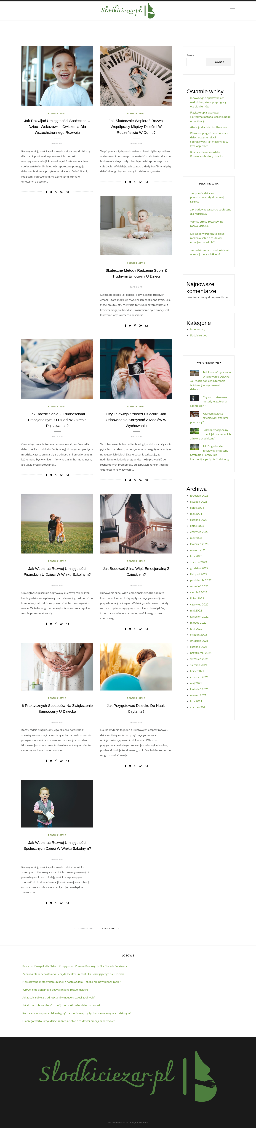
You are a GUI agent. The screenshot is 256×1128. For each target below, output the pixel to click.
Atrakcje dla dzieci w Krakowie (209, 127)
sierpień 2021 (198, 664)
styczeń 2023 (198, 562)
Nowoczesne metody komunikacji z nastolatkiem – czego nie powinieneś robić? (71, 981)
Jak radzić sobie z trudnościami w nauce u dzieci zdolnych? (58, 997)
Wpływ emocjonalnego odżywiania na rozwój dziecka (55, 989)
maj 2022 (196, 610)
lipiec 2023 (197, 525)
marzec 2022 (198, 622)
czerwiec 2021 (199, 677)
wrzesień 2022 (199, 586)
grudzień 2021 (199, 640)
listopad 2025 (198, 501)
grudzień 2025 (199, 495)
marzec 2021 (198, 695)
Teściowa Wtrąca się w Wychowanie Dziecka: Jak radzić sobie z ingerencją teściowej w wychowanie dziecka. (210, 380)
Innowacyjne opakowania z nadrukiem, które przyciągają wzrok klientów (208, 102)
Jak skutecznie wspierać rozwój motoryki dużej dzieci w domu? (61, 1005)
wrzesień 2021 (199, 658)
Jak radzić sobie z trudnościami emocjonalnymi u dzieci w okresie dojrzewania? (57, 420)
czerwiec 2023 (199, 531)
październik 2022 (201, 580)
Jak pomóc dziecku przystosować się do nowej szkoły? (207, 197)
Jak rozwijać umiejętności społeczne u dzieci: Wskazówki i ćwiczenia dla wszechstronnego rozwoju (57, 126)
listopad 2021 (198, 646)
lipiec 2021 (197, 671)
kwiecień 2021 (199, 689)
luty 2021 (196, 701)
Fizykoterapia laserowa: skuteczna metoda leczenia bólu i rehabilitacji (210, 117)
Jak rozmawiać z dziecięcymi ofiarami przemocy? (209, 418)
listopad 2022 (198, 574)
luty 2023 (196, 556)
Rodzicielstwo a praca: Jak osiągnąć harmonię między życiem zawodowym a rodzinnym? (76, 1013)
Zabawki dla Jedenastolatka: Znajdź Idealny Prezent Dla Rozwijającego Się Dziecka (73, 974)
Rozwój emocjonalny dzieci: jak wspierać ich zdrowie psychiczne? (210, 434)
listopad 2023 (198, 519)
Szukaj (190, 55)
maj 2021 (196, 683)
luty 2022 (196, 628)
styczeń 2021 (198, 707)
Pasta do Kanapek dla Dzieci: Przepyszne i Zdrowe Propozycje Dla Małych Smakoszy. (74, 966)
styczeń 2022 (198, 634)
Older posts (108, 928)
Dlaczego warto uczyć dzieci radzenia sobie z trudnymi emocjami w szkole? (207, 238)
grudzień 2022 (199, 568)
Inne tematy (197, 329)
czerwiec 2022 (199, 604)
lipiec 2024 (197, 507)
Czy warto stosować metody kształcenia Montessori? (209, 401)
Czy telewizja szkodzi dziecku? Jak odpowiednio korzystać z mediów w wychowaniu (136, 420)
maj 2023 (196, 537)
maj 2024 (196, 513)
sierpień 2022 (198, 592)
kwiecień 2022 (199, 616)
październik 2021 (201, 652)
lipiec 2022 (197, 598)
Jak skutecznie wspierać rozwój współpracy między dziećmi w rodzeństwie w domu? (136, 126)
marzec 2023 (198, 550)
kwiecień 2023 (199, 543)
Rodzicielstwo (57, 113)
